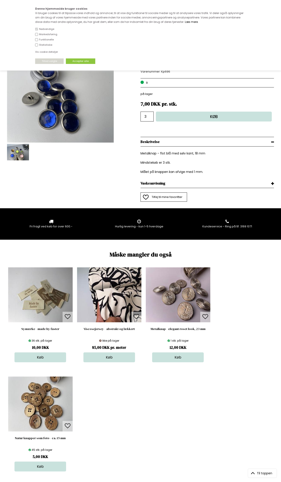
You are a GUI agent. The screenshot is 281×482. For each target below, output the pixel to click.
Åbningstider (80, 405)
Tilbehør (141, 418)
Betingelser (79, 427)
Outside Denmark (83, 422)
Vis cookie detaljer (46, 52)
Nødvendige (46, 29)
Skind (139, 409)
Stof (137, 405)
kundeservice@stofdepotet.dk (29, 427)
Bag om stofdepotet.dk (87, 409)
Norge (75, 418)
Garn (138, 414)
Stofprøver (142, 431)
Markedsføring (48, 34)
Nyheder (141, 422)
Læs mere (191, 22)
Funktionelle (46, 39)
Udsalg (140, 427)
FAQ (74, 414)
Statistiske (45, 45)
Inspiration (142, 436)
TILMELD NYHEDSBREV (234, 415)
